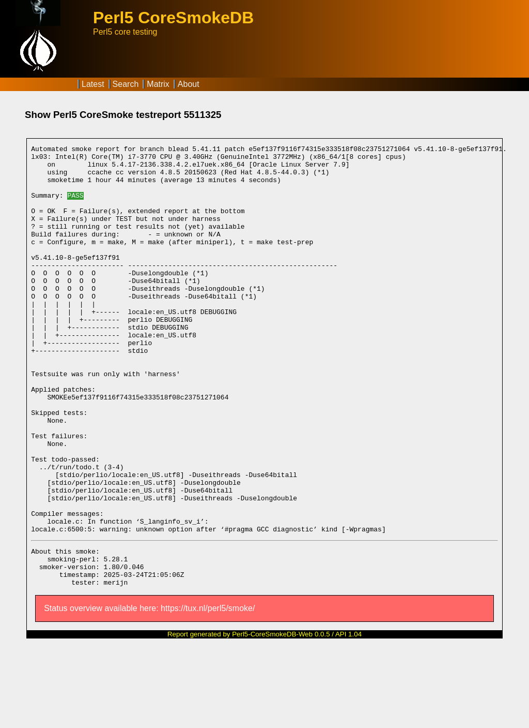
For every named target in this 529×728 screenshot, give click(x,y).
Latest (93, 84)
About (188, 84)
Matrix (158, 84)
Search (126, 84)
